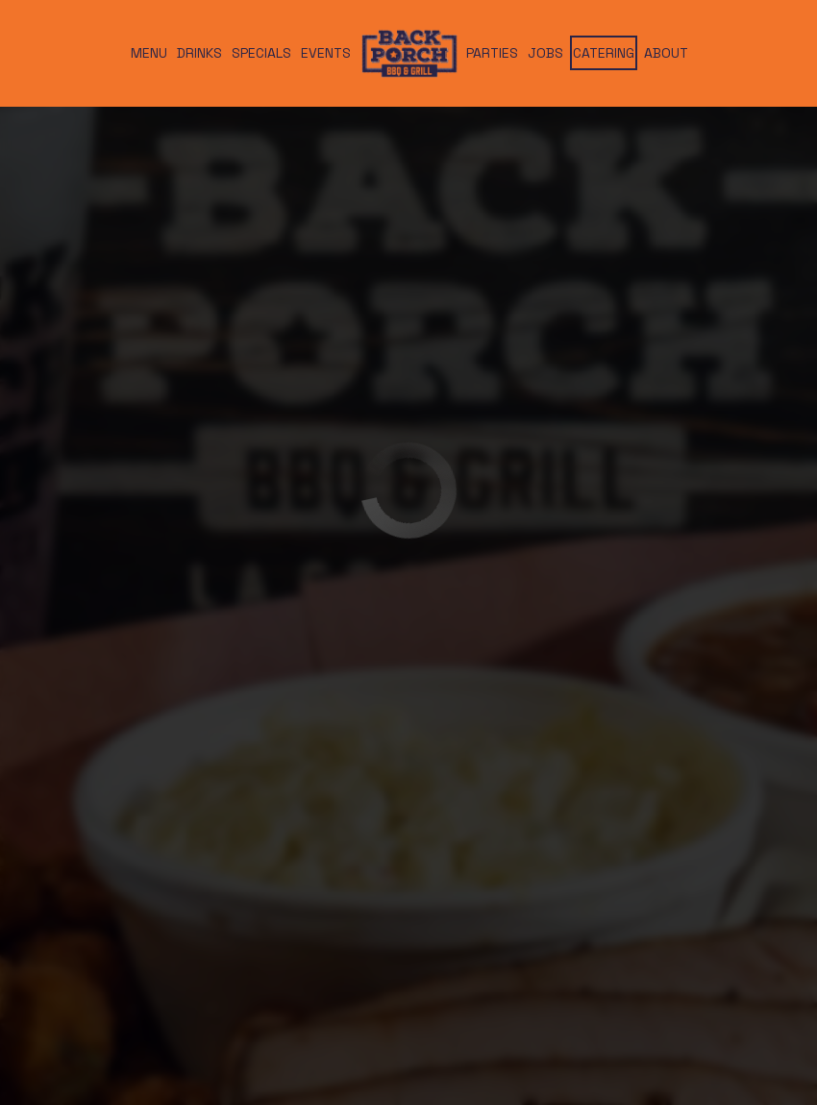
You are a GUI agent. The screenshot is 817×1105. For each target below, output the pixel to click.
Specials (261, 53)
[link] (408, 52)
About (666, 53)
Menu (149, 53)
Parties (492, 53)
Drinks (199, 53)
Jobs (545, 53)
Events (326, 53)
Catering (603, 53)
